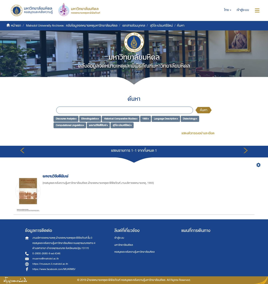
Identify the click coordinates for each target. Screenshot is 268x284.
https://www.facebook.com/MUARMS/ (54, 269)
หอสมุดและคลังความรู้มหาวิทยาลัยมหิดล (134, 252)
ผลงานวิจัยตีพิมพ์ (56, 176)
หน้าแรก (16, 25)
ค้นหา (203, 110)
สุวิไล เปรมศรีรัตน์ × (122, 125)
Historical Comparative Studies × (120, 119)
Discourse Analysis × (66, 119)
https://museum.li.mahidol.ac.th (50, 264)
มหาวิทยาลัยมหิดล (123, 245)
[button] (227, 10)
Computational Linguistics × (70, 125)
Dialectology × (190, 119)
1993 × (145, 119)
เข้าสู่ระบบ (119, 238)
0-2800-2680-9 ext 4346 (46, 253)
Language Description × (166, 119)
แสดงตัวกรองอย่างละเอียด (198, 133)
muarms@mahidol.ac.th (45, 258)
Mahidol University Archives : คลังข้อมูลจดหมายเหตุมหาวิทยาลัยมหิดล (71, 25)
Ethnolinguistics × (90, 119)
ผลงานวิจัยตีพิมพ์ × (98, 125)
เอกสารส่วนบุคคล (133, 25)
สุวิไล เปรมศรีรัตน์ (161, 25)
